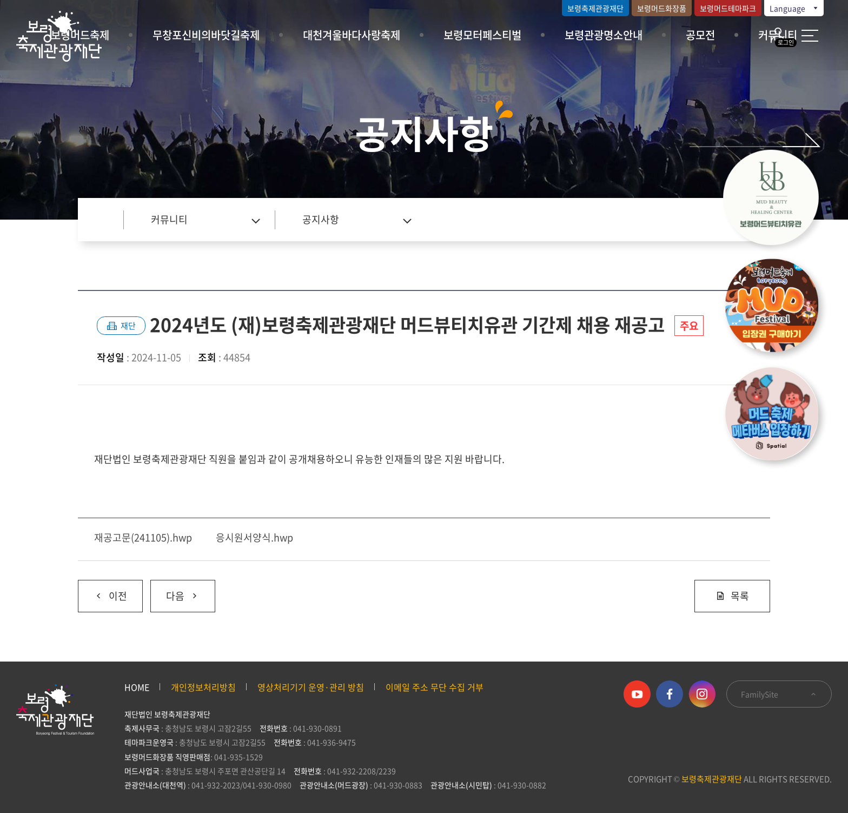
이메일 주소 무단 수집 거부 (434, 686)
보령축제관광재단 (595, 8)
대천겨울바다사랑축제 (351, 35)
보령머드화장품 (661, 8)
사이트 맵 (809, 36)
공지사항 (320, 219)
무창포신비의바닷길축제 (206, 35)
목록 (732, 596)
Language (794, 8)
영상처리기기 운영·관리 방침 (310, 686)
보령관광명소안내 (603, 35)
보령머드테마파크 (728, 8)
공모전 (700, 35)
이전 (102, 591)
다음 (175, 591)
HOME (136, 686)
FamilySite (779, 694)
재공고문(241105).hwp (143, 537)
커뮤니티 (169, 219)
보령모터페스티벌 (482, 35)
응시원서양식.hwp (254, 537)
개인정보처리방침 (203, 686)
